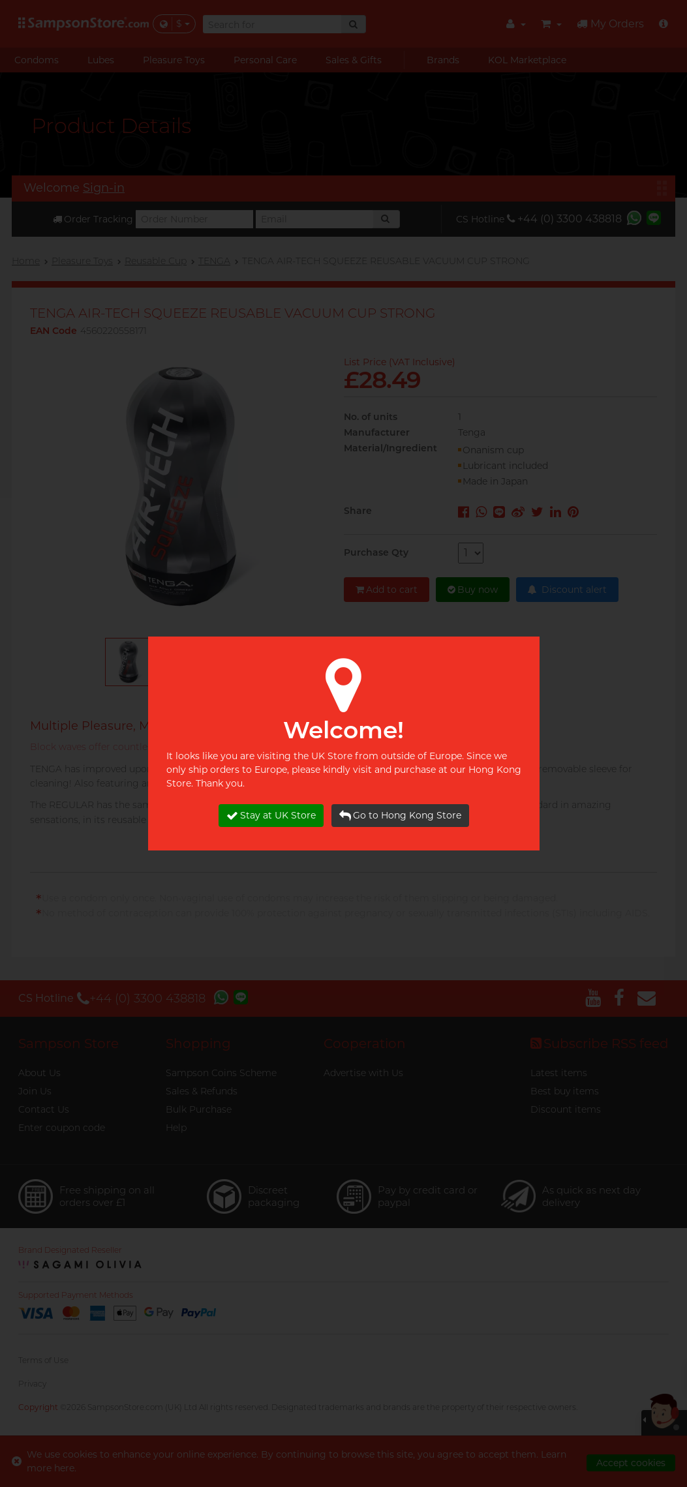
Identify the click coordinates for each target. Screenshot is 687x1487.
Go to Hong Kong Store (400, 815)
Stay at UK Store (271, 815)
